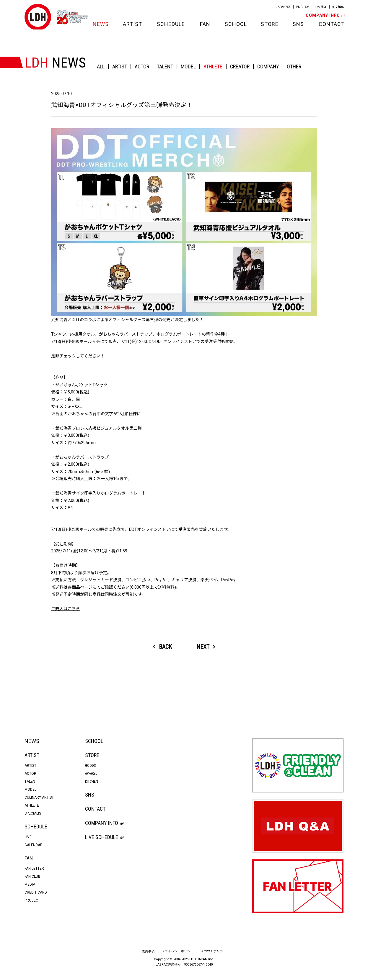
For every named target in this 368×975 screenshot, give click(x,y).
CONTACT (331, 24)
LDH (38, 17)
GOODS (90, 766)
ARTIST (132, 24)
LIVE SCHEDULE (104, 837)
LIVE (28, 837)
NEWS (100, 24)
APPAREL (91, 774)
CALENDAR (34, 845)
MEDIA (30, 884)
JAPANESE (283, 7)
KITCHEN (91, 781)
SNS (298, 24)
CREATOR (240, 66)
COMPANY (268, 66)
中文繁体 (338, 7)
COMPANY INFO (324, 15)
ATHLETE (212, 66)
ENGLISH (302, 7)
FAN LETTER (34, 868)
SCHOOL (235, 24)
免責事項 (147, 951)
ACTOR (142, 66)
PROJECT (32, 900)
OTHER (294, 66)
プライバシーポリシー (177, 951)
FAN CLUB (32, 876)
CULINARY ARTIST (39, 797)
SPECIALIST (34, 813)
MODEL (188, 66)
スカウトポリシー (214, 951)
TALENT (165, 66)
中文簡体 (321, 7)
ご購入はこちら (65, 608)
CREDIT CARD (36, 892)
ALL (101, 66)
